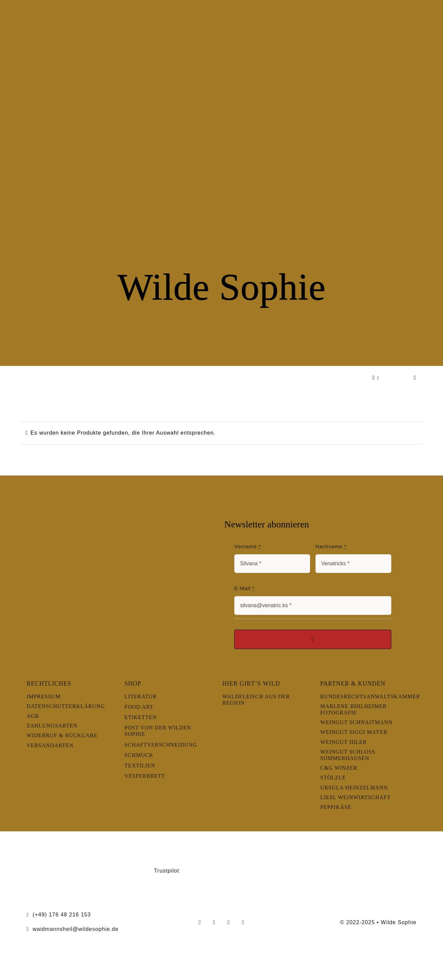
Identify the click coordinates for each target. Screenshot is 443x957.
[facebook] (199, 922)
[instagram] (214, 922)
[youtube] (228, 922)
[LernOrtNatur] (55, 851)
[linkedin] (243, 922)
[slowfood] (323, 848)
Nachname (331, 546)
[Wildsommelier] (387, 851)
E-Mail (244, 588)
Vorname (247, 546)
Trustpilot (166, 871)
